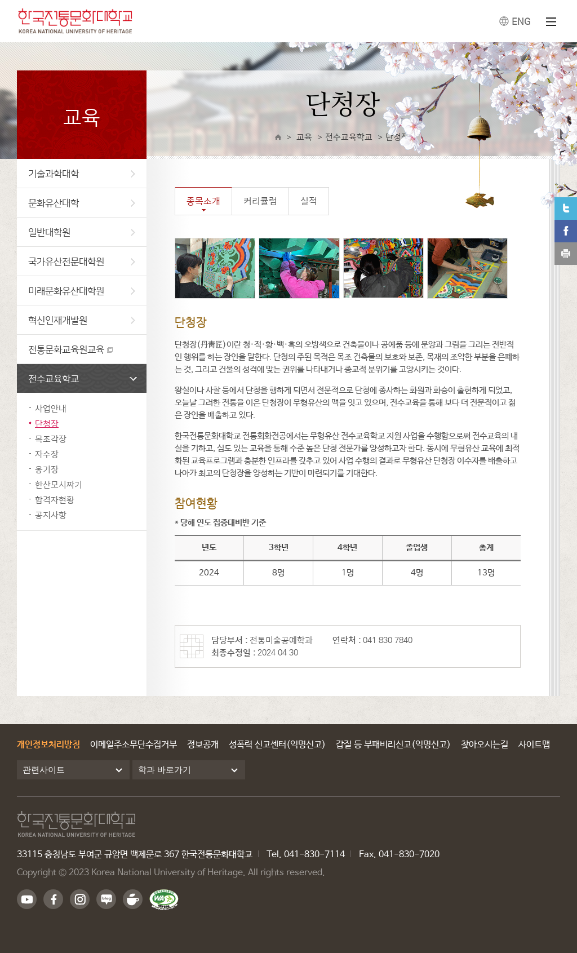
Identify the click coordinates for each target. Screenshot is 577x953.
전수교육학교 (82, 378)
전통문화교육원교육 (66, 349)
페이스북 (565, 231)
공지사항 (50, 515)
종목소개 (203, 201)
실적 (308, 201)
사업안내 (50, 408)
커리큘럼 (260, 201)
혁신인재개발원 (81, 319)
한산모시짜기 (58, 484)
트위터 (565, 208)
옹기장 (47, 469)
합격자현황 (54, 499)
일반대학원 (81, 232)
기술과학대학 (81, 173)
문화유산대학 (81, 202)
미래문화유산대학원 (81, 290)
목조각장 (50, 439)
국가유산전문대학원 (81, 261)
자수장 (47, 454)
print (565, 253)
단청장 (47, 423)
